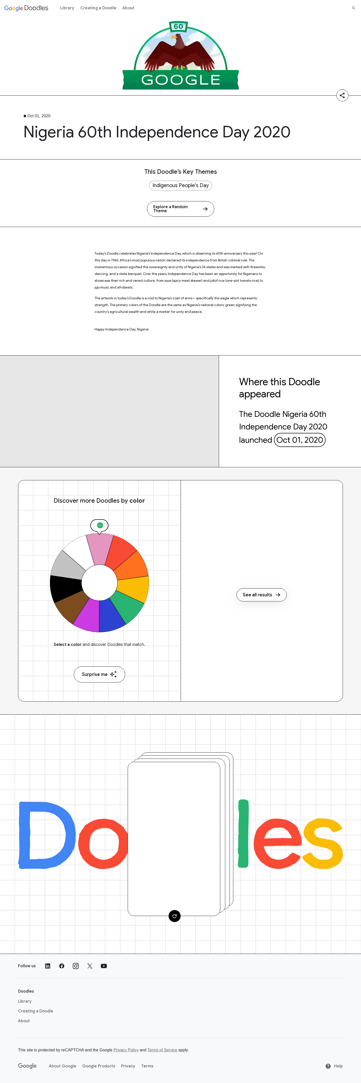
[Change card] (175, 916)
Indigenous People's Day (181, 185)
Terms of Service (162, 1050)
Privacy (128, 1066)
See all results (261, 595)
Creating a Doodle (98, 8)
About (128, 8)
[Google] (27, 1066)
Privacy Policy (126, 1050)
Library (67, 8)
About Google (62, 1066)
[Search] (353, 8)
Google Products (98, 1066)
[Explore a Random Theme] (180, 209)
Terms (147, 1066)
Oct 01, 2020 (299, 440)
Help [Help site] (334, 1066)
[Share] (342, 95)
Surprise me (99, 674)
